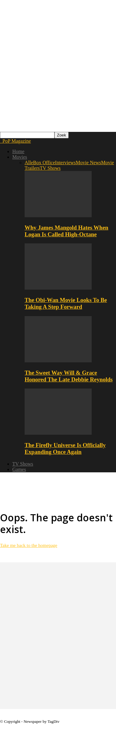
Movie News (88, 162)
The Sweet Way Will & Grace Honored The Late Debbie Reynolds (69, 376)
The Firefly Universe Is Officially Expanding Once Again (65, 448)
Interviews (65, 162)
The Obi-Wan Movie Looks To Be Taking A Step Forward (66, 303)
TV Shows (50, 168)
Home (18, 151)
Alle (29, 162)
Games (19, 469)
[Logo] (0, 141)
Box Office (44, 162)
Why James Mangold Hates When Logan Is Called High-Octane (66, 231)
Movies (19, 157)
